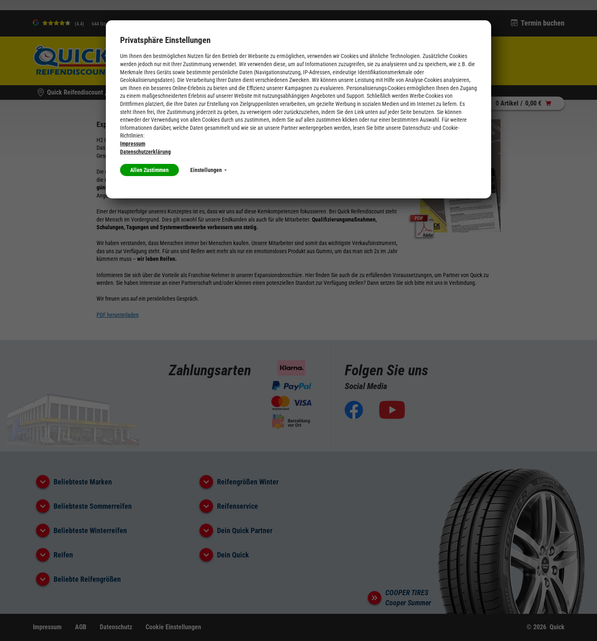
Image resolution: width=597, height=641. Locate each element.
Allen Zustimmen (149, 170)
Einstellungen (208, 170)
